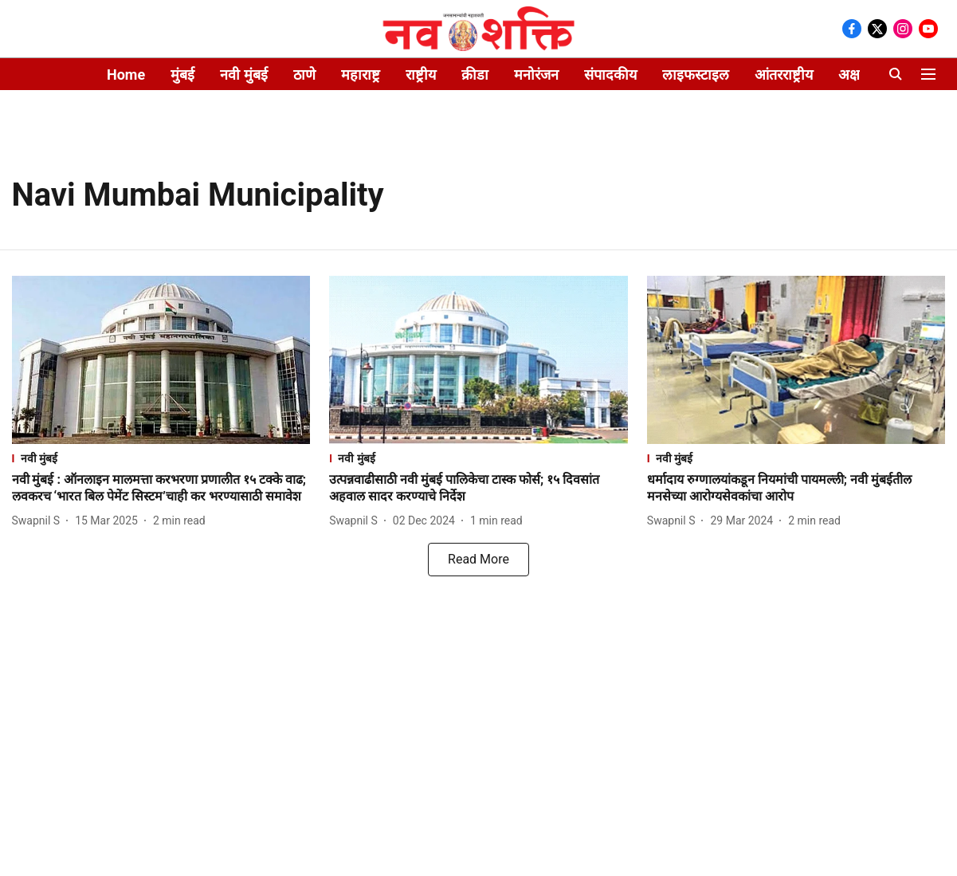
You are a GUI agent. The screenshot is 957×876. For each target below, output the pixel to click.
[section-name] (161, 457)
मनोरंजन (536, 74)
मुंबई (182, 74)
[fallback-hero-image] (161, 360)
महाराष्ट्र (360, 74)
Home (126, 74)
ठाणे (304, 74)
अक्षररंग (858, 74)
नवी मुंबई (243, 74)
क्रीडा (474, 74)
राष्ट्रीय (421, 74)
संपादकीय (610, 74)
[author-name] (39, 521)
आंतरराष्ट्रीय (784, 74)
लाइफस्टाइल (695, 74)
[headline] (161, 488)
